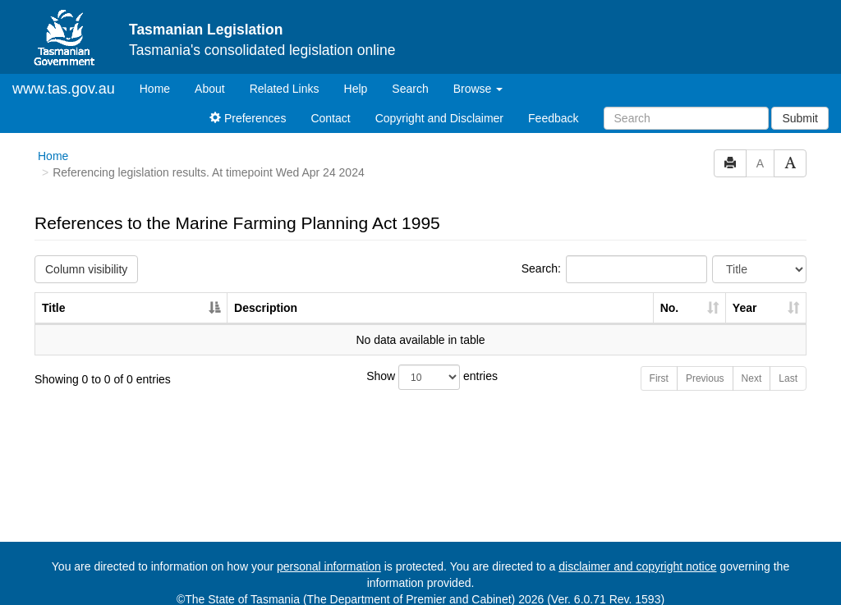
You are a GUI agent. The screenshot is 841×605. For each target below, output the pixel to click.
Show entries (420, 377)
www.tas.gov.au (63, 88)
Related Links (284, 88)
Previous (705, 378)
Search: (614, 269)
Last (788, 378)
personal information (329, 566)
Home (161, 87)
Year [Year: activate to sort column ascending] (745, 307)
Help (356, 88)
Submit (800, 118)
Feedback (553, 118)
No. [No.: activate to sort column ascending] (669, 307)
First (659, 378)
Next (752, 378)
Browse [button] (478, 88)
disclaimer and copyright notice (637, 566)
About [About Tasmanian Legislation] (210, 88)
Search (410, 88)
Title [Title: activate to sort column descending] (54, 307)
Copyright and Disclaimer (439, 118)
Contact (330, 118)
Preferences (247, 118)
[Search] (686, 118)
